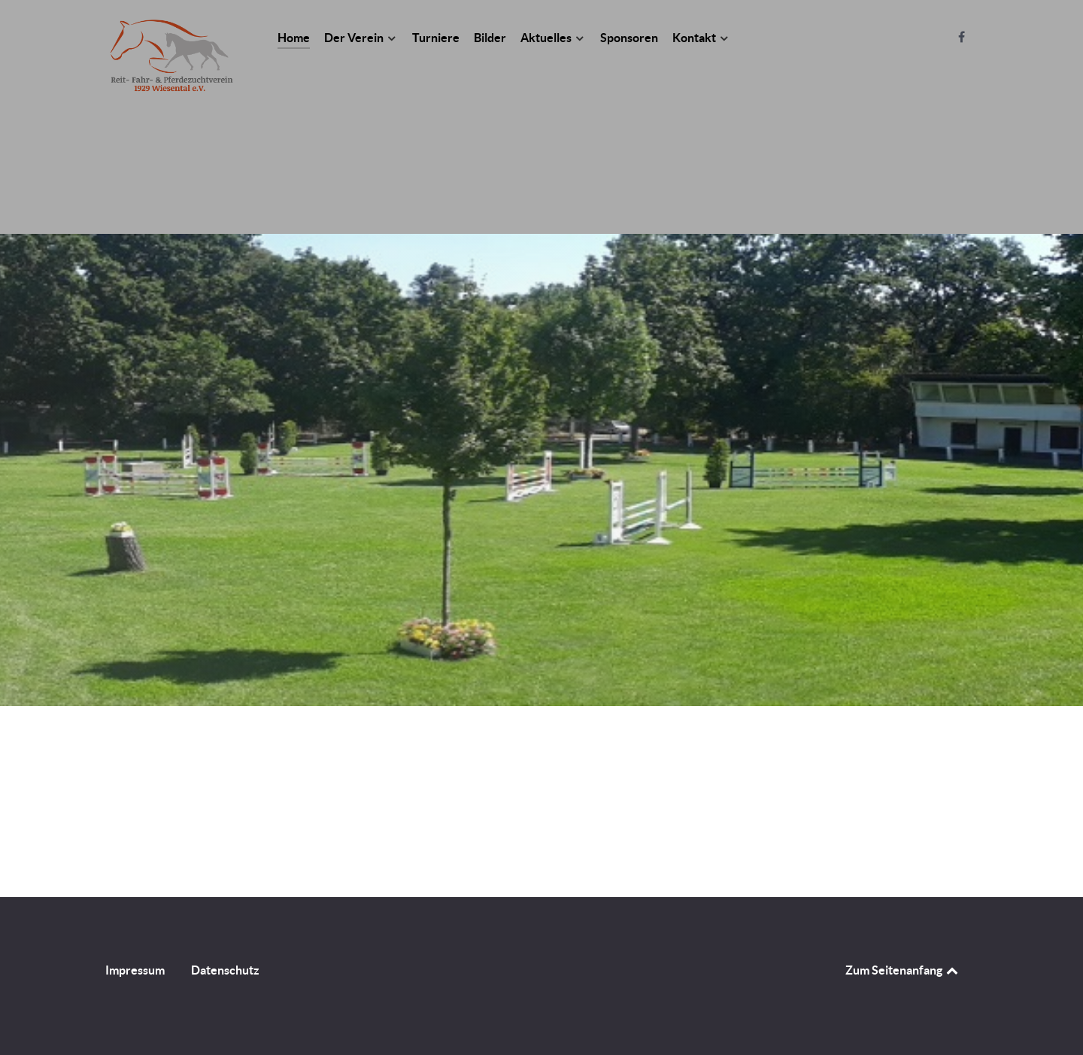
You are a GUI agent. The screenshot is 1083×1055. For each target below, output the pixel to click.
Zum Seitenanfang (902, 970)
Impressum (135, 970)
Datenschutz (225, 970)
